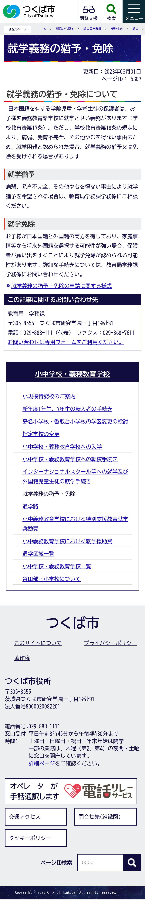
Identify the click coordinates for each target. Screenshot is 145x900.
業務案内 (117, 28)
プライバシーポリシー (110, 643)
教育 (136, 28)
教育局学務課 (92, 28)
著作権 (22, 658)
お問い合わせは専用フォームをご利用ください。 (66, 342)
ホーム (41, 28)
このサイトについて (38, 643)
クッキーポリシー (30, 838)
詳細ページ (42, 763)
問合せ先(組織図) (100, 816)
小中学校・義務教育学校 (72, 373)
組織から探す (65, 28)
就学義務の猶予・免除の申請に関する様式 (61, 285)
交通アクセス (25, 816)
